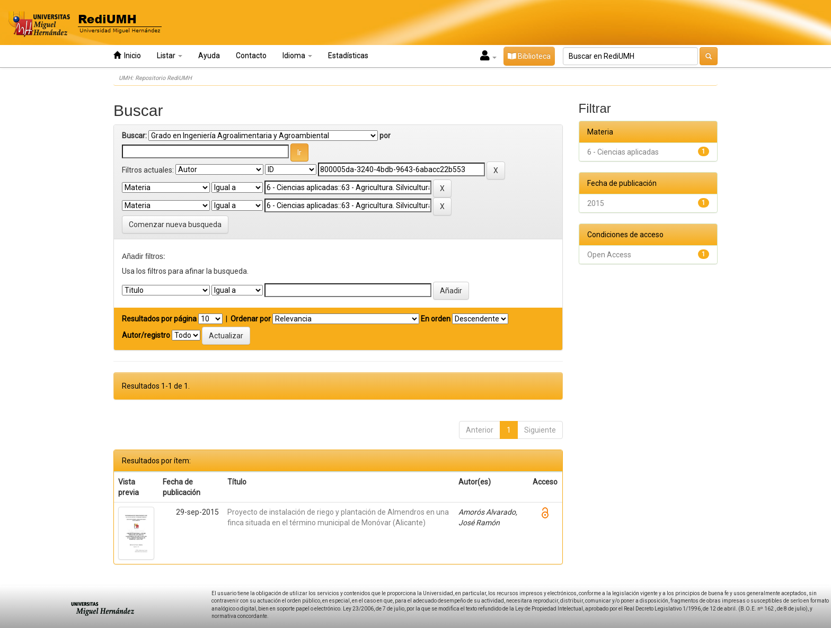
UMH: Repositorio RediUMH (155, 78)
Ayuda (209, 55)
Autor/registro (146, 335)
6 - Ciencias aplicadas (623, 152)
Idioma (297, 55)
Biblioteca (529, 56)
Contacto (251, 55)
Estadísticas (348, 55)
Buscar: (134, 135)
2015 (595, 203)
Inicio (127, 55)
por (385, 135)
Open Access (609, 254)
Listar (169, 55)
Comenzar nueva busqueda (175, 224)
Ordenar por (251, 319)
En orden (435, 319)
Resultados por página (159, 319)
